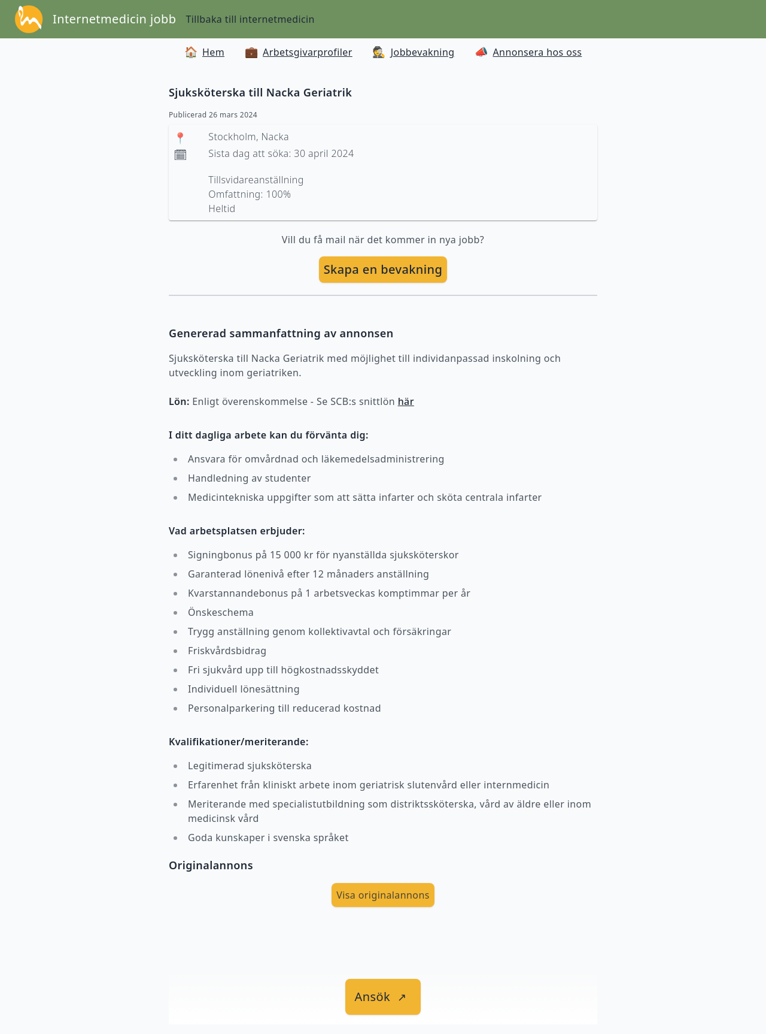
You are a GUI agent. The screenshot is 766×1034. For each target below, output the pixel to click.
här (406, 401)
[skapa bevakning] (383, 269)
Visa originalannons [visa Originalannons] (383, 895)
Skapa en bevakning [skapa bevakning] (383, 269)
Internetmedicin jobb (114, 19)
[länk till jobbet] (383, 997)
